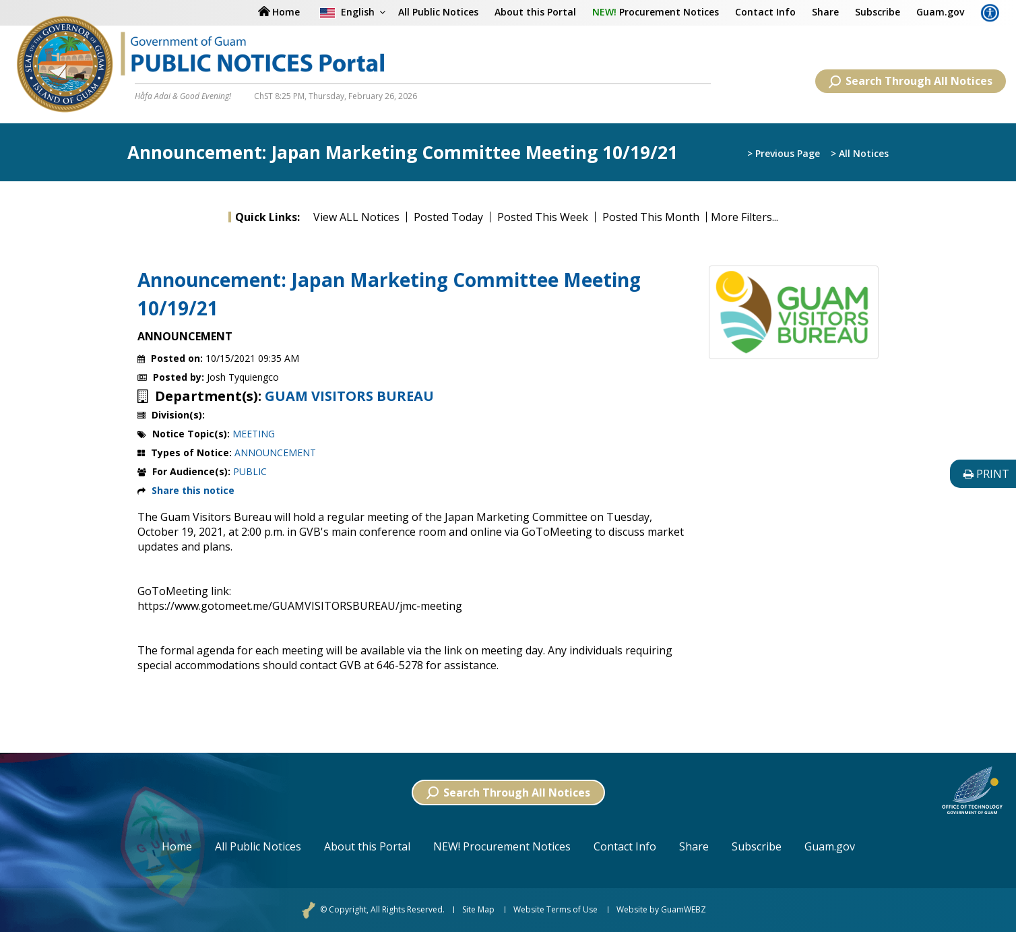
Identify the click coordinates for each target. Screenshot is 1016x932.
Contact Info (765, 11)
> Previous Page (783, 153)
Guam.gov (940, 11)
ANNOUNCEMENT (275, 452)
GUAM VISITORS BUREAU (349, 396)
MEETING (253, 433)
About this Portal (535, 11)
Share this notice (193, 490)
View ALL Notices (356, 217)
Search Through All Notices (910, 80)
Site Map (478, 909)
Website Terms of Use (555, 909)
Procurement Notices (655, 11)
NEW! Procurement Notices (502, 846)
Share (825, 11)
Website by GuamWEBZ (661, 909)
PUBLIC (250, 471)
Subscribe (877, 11)
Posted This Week (542, 217)
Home (177, 846)
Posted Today (448, 217)
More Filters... (744, 217)
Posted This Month (650, 217)
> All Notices (860, 153)
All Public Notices (438, 11)
